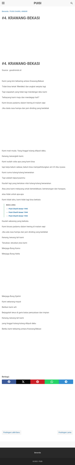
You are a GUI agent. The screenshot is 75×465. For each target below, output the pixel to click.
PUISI (37, 3)
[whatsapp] (52, 382)
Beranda (37, 453)
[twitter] (23, 382)
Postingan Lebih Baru (11, 432)
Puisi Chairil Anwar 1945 (18, 209)
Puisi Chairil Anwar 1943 (18, 216)
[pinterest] (37, 382)
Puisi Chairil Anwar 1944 (18, 212)
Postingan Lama (65, 432)
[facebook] (9, 382)
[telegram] (66, 382)
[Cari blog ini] (71, 3)
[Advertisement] (37, 41)
